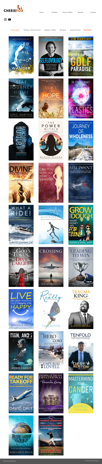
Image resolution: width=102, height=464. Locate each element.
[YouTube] (9, 19)
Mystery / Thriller (50, 30)
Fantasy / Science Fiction (32, 30)
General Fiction (75, 30)
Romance (63, 30)
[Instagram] (5, 19)
